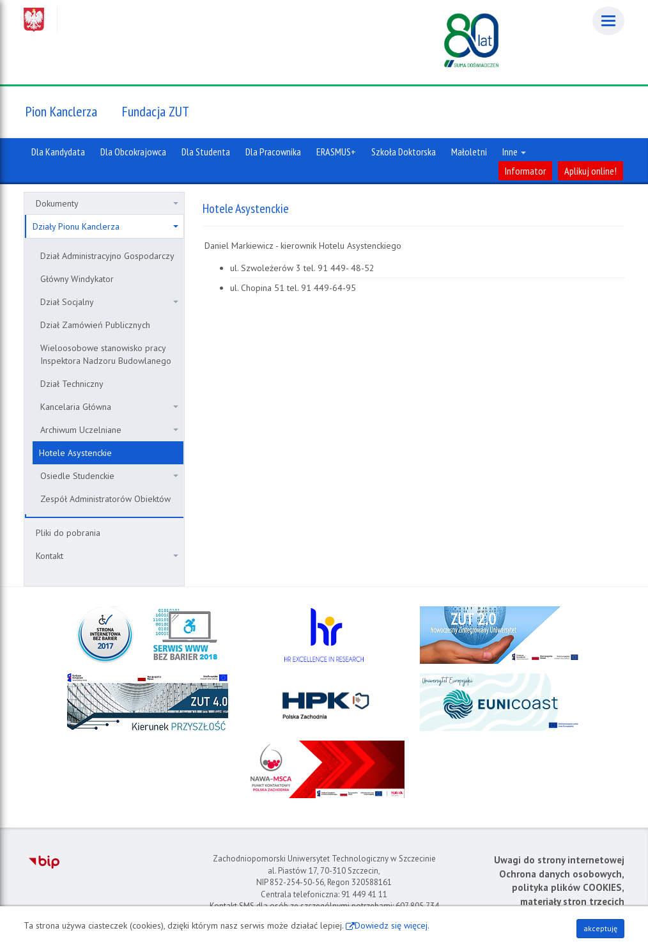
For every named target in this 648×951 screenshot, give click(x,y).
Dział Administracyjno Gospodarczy (107, 256)
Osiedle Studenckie (109, 476)
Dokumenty (107, 203)
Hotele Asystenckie (75, 453)
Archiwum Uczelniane (109, 430)
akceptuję (600, 928)
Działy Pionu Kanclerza (105, 226)
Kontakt (107, 556)
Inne (514, 151)
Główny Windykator (77, 279)
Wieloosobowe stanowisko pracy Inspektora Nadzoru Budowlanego (105, 354)
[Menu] (608, 20)
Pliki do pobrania (68, 532)
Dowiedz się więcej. (392, 925)
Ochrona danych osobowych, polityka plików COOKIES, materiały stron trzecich (561, 888)
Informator (525, 170)
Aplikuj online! (590, 170)
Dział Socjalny (109, 302)
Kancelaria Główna (109, 407)
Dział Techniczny (72, 383)
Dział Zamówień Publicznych (95, 325)
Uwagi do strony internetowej (559, 860)
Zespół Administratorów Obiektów (105, 499)
